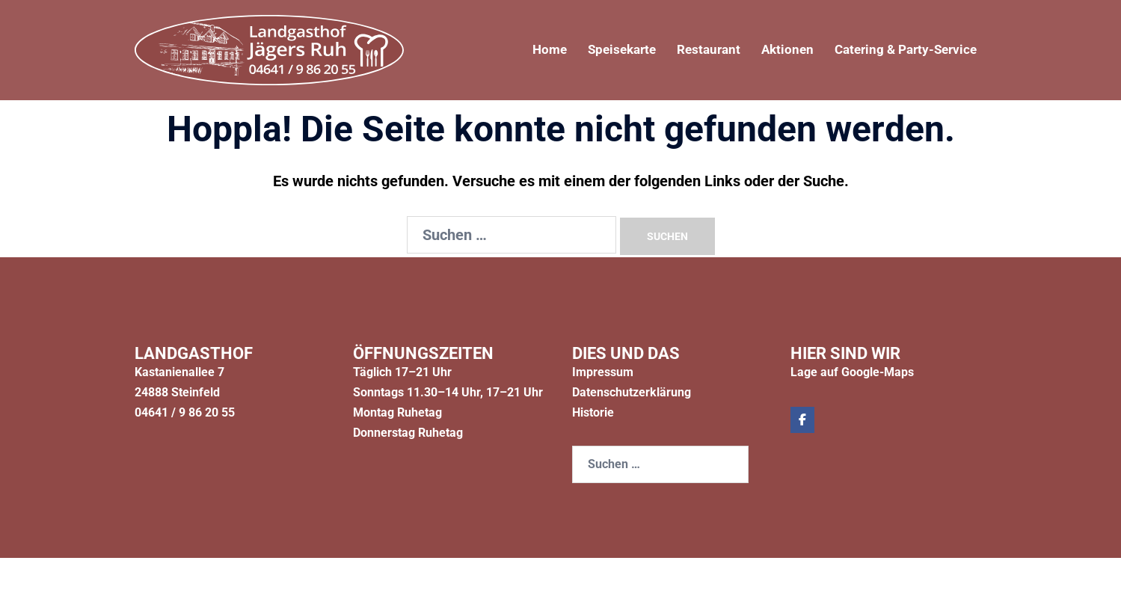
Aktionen (777, 50)
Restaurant (695, 50)
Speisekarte (604, 50)
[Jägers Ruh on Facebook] (802, 420)
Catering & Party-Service (901, 50)
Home (528, 50)
